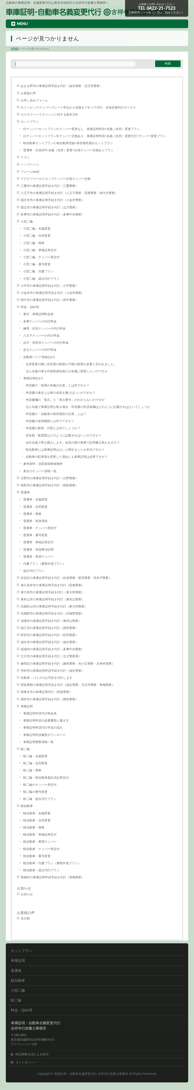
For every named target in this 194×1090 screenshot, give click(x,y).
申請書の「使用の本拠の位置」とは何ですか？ (57, 385)
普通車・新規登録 (35, 521)
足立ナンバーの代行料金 (40, 350)
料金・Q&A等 (30, 307)
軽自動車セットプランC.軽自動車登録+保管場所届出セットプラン (68, 143)
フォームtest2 (30, 171)
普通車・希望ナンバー (38, 556)
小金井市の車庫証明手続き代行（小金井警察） (52, 293)
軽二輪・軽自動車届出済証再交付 (46, 777)
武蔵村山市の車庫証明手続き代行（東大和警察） (54, 606)
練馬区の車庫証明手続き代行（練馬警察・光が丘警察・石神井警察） (68, 663)
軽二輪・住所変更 (35, 763)
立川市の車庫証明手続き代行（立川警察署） (51, 656)
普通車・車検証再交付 (38, 542)
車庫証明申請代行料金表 (40, 713)
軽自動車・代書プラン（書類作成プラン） (52, 863)
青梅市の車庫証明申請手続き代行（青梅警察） (52, 877)
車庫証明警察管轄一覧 (38, 742)
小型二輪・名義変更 (37, 228)
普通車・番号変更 (35, 535)
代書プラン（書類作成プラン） (44, 563)
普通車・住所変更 (35, 507)
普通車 (25, 492)
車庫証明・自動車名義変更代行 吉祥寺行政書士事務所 (91, 1074)
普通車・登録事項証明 (38, 549)
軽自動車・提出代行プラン (41, 870)
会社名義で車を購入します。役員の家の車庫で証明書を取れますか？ (73, 442)
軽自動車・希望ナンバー (40, 841)
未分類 (25, 918)
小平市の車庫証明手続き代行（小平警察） (49, 286)
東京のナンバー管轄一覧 (40, 471)
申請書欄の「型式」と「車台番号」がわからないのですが (65, 400)
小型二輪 (27, 221)
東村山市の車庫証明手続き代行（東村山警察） (52, 599)
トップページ (30, 164)
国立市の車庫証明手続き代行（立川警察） (49, 207)
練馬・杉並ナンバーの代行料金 (44, 328)
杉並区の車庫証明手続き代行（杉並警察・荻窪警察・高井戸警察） (66, 578)
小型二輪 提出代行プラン (41, 278)
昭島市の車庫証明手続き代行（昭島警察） (49, 485)
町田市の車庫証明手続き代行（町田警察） (49, 635)
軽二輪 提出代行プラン (40, 799)
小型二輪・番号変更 (37, 264)
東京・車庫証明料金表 (38, 314)
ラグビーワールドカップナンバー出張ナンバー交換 (55, 179)
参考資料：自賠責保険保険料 (43, 464)
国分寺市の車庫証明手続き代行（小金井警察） (52, 200)
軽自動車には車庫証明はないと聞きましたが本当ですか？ (65, 449)
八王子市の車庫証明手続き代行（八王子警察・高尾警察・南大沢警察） (69, 193)
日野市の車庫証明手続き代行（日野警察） (49, 478)
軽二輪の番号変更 (35, 792)
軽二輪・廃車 (32, 770)
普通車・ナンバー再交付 (40, 528)
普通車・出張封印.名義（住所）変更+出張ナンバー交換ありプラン (68, 150)
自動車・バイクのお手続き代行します (46, 678)
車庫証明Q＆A (33, 378)
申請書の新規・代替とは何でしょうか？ (53, 428)
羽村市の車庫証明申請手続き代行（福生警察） (52, 670)
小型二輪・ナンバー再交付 (41, 257)
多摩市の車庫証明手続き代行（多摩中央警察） (52, 214)
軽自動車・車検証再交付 (40, 834)
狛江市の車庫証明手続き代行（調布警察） (49, 628)
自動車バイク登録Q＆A (39, 357)
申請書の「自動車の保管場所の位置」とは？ (56, 414)
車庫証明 (27, 706)
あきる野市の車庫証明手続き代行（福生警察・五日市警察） (62, 86)
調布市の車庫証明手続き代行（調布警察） (49, 699)
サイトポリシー (26, 1062)
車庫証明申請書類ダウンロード (44, 735)
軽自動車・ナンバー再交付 (41, 849)
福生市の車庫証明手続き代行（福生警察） (49, 642)
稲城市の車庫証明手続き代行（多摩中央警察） (52, 649)
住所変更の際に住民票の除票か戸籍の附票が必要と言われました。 (71, 364)
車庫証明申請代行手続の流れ (43, 727)
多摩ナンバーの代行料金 (40, 321)
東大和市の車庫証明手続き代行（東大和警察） (52, 592)
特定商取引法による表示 (32, 1054)
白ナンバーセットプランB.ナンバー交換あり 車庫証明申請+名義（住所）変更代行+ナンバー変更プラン (94, 136)
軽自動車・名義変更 (37, 813)
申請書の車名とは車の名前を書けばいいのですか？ (60, 393)
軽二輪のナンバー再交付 (40, 785)
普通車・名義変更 (35, 499)
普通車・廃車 (32, 514)
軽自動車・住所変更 (37, 820)
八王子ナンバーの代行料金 (41, 335)
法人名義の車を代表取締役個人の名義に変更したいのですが (67, 371)
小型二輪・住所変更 (37, 235)
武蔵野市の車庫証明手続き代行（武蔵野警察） (52, 613)
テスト (25, 157)
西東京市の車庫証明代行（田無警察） (46, 692)
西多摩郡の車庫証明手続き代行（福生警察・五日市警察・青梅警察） (68, 685)
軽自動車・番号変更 (37, 856)
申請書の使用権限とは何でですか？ (50, 421)
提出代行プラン (33, 571)
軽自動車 (27, 806)
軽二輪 (25, 749)
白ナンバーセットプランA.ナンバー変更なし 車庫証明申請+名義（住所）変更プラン (81, 129)
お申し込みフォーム (34, 100)
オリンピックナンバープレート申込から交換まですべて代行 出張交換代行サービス (78, 107)
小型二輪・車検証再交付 (40, 250)
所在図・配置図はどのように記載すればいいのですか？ (64, 435)
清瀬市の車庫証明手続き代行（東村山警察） (51, 621)
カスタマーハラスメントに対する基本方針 (49, 114)
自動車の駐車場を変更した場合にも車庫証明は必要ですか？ (67, 457)
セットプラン (30, 121)
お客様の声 (28, 93)
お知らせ (24, 888)
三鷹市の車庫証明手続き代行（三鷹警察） (49, 186)
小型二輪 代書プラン (38, 271)
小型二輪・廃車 (33, 243)
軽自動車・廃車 (33, 827)
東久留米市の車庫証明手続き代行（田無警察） (52, 585)
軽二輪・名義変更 (35, 756)
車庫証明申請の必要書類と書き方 (46, 720)
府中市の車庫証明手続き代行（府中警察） (49, 300)
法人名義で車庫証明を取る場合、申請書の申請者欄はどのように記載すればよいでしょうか (88, 407)
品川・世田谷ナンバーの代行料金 (46, 342)
